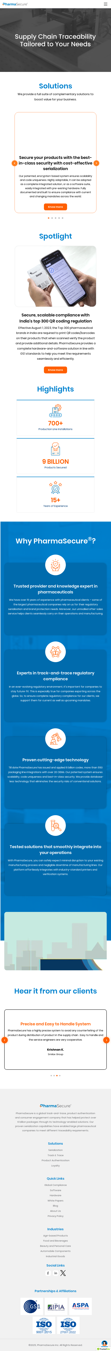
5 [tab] (62, 218)
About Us (55, 1211)
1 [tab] (48, 218)
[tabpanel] (55, 162)
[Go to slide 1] (51, 1075)
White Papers (55, 1200)
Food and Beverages (55, 1240)
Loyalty (55, 1165)
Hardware (55, 1195)
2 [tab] (52, 218)
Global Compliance (55, 1185)
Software (55, 1190)
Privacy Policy (55, 1216)
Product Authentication (55, 1160)
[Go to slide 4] (59, 1075)
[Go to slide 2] (54, 1075)
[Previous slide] (4, 1040)
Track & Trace (56, 1155)
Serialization (55, 1150)
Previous (15, 163)
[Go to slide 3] (57, 1075)
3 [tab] (55, 218)
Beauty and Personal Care (55, 1246)
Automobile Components (55, 1251)
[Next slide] (106, 1040)
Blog (55, 1205)
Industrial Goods (55, 1256)
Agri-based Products (55, 1235)
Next (96, 163)
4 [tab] (59, 218)
